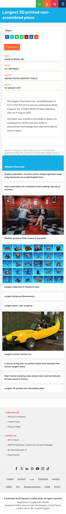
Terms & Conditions (17, 417)
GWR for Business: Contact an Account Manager (30, 445)
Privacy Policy (14, 427)
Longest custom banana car (17, 354)
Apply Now (12, 47)
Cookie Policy (14, 422)
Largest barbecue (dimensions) (19, 296)
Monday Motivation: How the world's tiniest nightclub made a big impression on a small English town (33, 175)
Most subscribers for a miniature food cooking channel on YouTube (32, 188)
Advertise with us (18, 450)
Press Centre (14, 455)
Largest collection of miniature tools (21, 287)
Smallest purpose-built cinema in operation (25, 238)
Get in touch (13, 440)
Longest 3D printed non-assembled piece (24, 388)
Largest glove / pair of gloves (18, 306)
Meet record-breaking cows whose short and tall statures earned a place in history (32, 377)
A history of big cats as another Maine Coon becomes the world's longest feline (31, 365)
